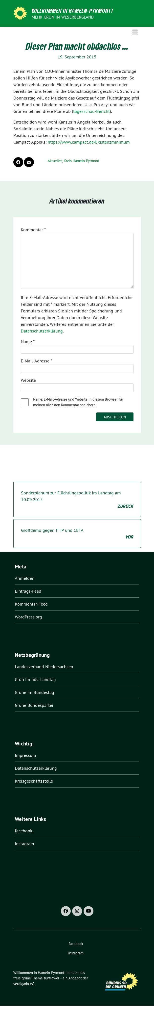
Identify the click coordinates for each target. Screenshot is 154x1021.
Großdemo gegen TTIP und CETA (77, 533)
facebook (23, 831)
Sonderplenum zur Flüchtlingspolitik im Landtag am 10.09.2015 (77, 500)
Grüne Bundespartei (34, 705)
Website (28, 380)
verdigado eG (23, 983)
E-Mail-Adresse (36, 361)
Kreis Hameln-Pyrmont (81, 160)
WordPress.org (28, 617)
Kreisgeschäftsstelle (34, 781)
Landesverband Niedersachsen (44, 666)
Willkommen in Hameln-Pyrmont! (72, 10)
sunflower (51, 978)
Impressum (25, 755)
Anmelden (24, 578)
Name (28, 341)
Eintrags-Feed (28, 591)
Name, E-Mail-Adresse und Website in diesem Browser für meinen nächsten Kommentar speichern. (78, 402)
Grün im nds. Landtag (35, 679)
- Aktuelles (54, 160)
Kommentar (33, 229)
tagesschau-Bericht (91, 111)
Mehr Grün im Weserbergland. (63, 17)
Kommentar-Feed (31, 604)
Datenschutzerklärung (42, 331)
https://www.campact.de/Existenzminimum (89, 142)
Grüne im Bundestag (34, 692)
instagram (24, 843)
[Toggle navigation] (135, 32)
